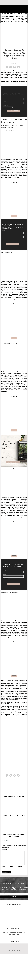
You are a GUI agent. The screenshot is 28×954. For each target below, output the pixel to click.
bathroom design (5, 174)
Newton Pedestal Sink (9, 497)
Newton (22, 686)
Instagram (16, 714)
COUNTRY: (5, 105)
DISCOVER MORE (13, 462)
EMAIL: (4, 101)
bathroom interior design (20, 294)
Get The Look (14, 182)
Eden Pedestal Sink (8, 281)
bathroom (3, 509)
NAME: (4, 97)
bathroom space (20, 693)
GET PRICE (14, 216)
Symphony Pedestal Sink (18, 385)
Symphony (8, 686)
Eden (17, 685)
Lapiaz (11, 685)
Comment (5, 849)
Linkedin (5, 716)
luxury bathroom (5, 385)
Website (20, 866)
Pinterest (7, 714)
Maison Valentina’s (6, 680)
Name (4, 866)
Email (11, 866)
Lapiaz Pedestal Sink (19, 174)
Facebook (24, 714)
